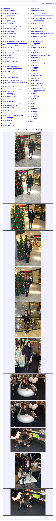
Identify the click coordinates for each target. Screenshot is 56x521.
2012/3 (35, 104)
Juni (35, 93)
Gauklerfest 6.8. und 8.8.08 (11, 28)
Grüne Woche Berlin (38, 52)
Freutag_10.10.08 (10, 47)
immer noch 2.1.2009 (10, 91)
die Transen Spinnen (10, 11)
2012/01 (35, 101)
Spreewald (8, 20)
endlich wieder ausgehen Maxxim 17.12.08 (14, 80)
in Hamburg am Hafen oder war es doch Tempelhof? (43, 18)
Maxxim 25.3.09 (10, 117)
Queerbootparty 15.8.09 (38, 31)
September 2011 (37, 98)
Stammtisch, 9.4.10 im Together (40, 63)
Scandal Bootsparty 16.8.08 (11, 33)
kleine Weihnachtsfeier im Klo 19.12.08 (14, 84)
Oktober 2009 (36, 39)
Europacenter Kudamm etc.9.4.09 (13, 122)
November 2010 (37, 80)
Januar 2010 (36, 50)
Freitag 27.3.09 (9, 118)
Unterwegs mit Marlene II (11, 101)
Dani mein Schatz (10, 78)
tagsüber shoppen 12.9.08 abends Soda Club (14, 39)
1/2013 (35, 111)
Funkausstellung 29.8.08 (11, 34)
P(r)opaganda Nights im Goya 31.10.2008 (14, 53)
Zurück (42, 3)
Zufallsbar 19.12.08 (10, 86)
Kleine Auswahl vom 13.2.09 (12, 105)
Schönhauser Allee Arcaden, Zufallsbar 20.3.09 (15, 115)
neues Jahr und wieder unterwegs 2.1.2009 (14, 89)
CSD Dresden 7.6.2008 (11, 16)
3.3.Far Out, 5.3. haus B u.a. (39, 58)
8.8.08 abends (9, 29)
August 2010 (36, 73)
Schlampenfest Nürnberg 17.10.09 (40, 36)
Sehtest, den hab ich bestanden (12, 69)
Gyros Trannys (36, 8)
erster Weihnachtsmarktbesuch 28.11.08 (14, 66)
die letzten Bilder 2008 (11, 88)
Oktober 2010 (36, 78)
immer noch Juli (37, 26)
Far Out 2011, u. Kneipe (38, 83)
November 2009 (37, 43)
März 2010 (36, 62)
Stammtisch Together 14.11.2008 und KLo (14, 63)
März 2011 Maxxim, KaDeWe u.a (40, 88)
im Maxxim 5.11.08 (10, 57)
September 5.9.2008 (10, 38)
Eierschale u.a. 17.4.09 (11, 125)
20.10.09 (35, 38)
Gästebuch (32, 121)
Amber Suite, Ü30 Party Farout (39, 90)
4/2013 (35, 116)
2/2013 (35, 113)
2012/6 (35, 109)
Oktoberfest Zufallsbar (38, 34)
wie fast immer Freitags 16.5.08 (12, 13)
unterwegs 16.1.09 (10, 93)
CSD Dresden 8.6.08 (10, 18)
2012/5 (35, 108)
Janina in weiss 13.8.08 (11, 31)
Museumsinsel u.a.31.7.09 (38, 28)
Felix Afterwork (37, 91)
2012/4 (35, 106)
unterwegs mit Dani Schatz (39, 10)
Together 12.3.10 (37, 60)
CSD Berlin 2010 (37, 68)
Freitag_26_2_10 (37, 57)
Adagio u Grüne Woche (38, 85)
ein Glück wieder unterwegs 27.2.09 (13, 108)
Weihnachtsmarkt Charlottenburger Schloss (41, 47)
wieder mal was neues (38, 75)
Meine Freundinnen (33, 119)
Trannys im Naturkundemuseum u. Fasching (42, 55)
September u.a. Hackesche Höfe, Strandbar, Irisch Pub (43, 33)
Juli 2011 (36, 95)
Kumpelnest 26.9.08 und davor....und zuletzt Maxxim (16, 41)
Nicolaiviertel (36, 16)
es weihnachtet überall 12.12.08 (12, 77)
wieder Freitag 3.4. (10, 120)
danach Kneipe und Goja (11, 75)
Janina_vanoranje (52, 3)
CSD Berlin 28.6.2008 (11, 21)
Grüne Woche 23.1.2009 (11, 94)
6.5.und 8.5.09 (36, 11)
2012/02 (35, 103)
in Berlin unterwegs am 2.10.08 (12, 45)
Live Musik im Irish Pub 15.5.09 (40, 13)
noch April (36, 65)
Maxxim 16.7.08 (10, 23)
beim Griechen (9, 55)
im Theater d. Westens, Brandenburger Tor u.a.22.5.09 (43, 15)
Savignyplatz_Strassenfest (38, 21)
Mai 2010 (36, 67)
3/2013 (35, 114)
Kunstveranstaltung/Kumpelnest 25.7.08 (14, 26)
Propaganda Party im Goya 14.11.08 (13, 64)
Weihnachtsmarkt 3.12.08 (11, 71)
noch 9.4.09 (9, 123)
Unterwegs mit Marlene (11, 99)
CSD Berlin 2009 (37, 23)
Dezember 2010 (37, 81)
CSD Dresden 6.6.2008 (11, 15)
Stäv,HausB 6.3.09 (10, 112)
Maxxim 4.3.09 (9, 110)
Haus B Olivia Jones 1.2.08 (11, 10)
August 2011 (36, 96)
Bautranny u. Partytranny (38, 41)
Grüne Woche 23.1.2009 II (11, 96)
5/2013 (35, 118)
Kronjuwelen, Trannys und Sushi (12, 61)
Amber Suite (36, 86)
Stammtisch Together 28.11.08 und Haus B (14, 68)
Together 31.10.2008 (10, 52)
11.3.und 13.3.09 (10, 113)
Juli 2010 (36, 72)
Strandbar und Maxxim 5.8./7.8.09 (40, 29)
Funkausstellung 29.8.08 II (11, 36)
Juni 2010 (36, 70)
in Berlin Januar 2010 (38, 53)
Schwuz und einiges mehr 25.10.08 (13, 50)
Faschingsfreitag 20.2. (11, 107)
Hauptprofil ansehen (6, 8)
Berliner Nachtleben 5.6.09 (39, 20)
